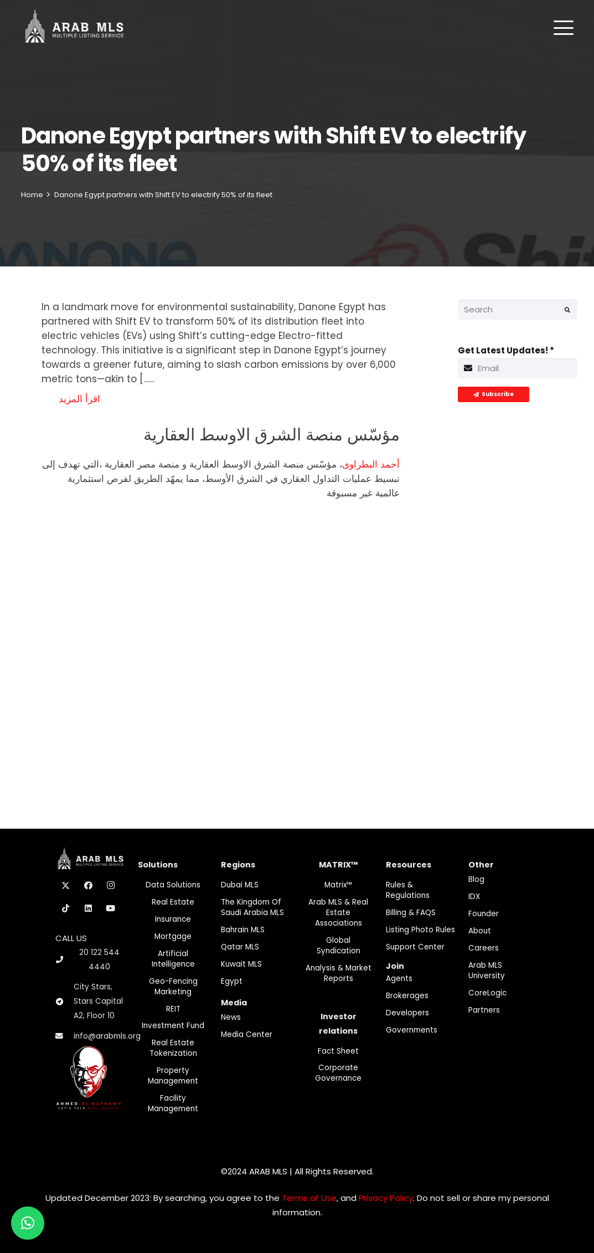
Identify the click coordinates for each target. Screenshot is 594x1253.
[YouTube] (110, 908)
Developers (407, 1013)
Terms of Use (309, 1198)
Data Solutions (173, 885)
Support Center (415, 947)
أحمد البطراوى (371, 464)
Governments (411, 1030)
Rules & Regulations (408, 890)
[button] (563, 28)
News (231, 1017)
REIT (173, 1009)
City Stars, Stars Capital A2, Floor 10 (98, 1001)
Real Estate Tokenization (173, 1048)
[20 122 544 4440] (64, 959)
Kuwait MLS (241, 964)
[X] (65, 885)
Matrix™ (338, 885)
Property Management (173, 1075)
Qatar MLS (240, 947)
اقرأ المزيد (79, 398)
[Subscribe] (493, 394)
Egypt (231, 981)
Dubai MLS (240, 885)
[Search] (517, 310)
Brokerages (407, 995)
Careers (483, 948)
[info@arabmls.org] (64, 1036)
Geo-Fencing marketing (173, 986)
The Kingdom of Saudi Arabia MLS (252, 907)
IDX (474, 896)
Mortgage (173, 936)
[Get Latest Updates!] (517, 368)
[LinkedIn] (88, 908)
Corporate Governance (338, 1072)
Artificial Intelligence (173, 958)
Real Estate (173, 902)
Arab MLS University (486, 970)
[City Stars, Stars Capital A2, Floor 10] (64, 1002)
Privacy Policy (386, 1198)
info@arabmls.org (107, 1036)
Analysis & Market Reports (338, 973)
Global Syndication (338, 945)
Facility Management (173, 1103)
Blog (476, 879)
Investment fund (173, 1025)
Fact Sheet (338, 1051)
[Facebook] (88, 885)
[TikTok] (65, 908)
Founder (483, 913)
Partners (484, 1010)
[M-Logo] (74, 27)
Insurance (173, 919)
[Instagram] (110, 885)
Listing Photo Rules (420, 930)
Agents (399, 978)
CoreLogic (487, 993)
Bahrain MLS (243, 930)
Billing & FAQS (411, 912)
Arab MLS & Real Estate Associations (338, 912)
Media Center (246, 1034)
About (479, 931)
